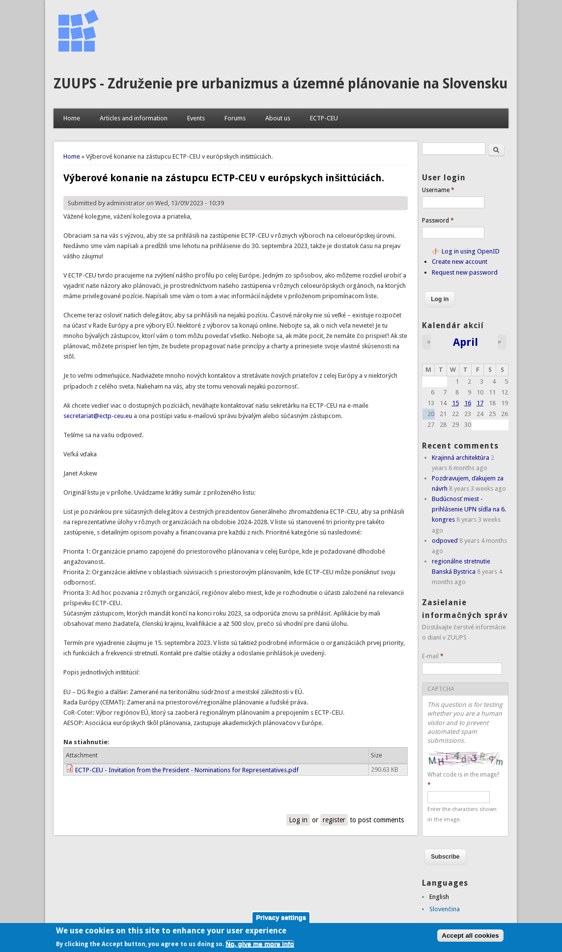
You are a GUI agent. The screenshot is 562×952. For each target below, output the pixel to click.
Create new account (459, 261)
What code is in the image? (463, 779)
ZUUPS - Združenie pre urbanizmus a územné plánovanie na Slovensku (280, 84)
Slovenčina (444, 909)
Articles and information (134, 118)
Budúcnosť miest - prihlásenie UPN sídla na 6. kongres (469, 509)
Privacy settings (281, 917)
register (334, 820)
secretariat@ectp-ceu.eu (97, 416)
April (465, 342)
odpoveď (445, 540)
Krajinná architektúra (460, 457)
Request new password (465, 272)
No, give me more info (259, 944)
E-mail (433, 656)
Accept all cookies (470, 935)
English (439, 896)
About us (277, 118)
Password (438, 220)
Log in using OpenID (471, 251)
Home (71, 118)
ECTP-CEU (324, 118)
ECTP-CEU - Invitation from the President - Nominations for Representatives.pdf (187, 770)
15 (455, 403)
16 (467, 403)
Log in (298, 820)
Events (196, 118)
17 (480, 403)
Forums (235, 118)
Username (438, 190)
